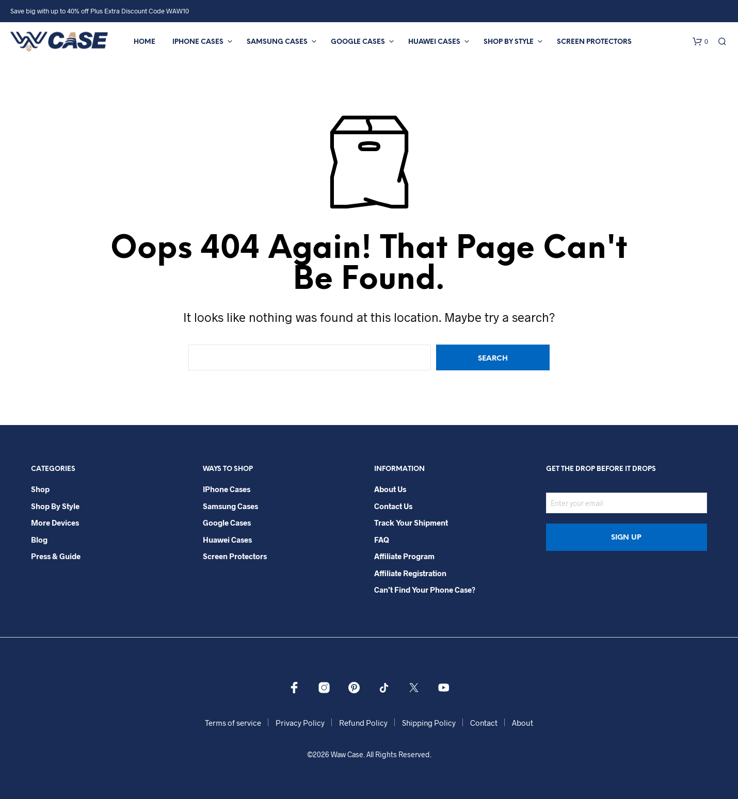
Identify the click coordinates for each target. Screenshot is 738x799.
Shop (40, 489)
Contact (484, 722)
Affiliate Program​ (404, 556)
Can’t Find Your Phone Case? (424, 589)
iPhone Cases (197, 42)
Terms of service (233, 722)
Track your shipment (411, 522)
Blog (39, 539)
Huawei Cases (434, 42)
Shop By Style (509, 42)
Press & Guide (56, 556)
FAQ (381, 539)
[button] (700, 42)
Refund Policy (363, 722)
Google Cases (358, 42)
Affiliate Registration (410, 573)
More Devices (55, 522)
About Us (390, 489)
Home (144, 42)
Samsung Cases (277, 42)
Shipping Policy (429, 722)
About (522, 722)
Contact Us (393, 506)
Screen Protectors (594, 42)
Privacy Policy (300, 722)
